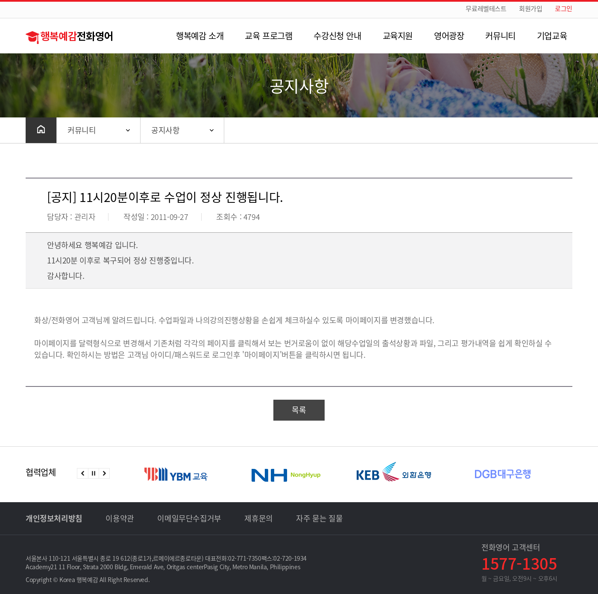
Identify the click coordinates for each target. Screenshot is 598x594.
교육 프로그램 (268, 35)
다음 (104, 473)
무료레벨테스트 (486, 9)
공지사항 (165, 130)
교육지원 (398, 35)
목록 (299, 410)
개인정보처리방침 (54, 518)
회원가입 (530, 9)
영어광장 (449, 35)
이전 (82, 473)
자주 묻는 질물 (319, 518)
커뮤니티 (500, 35)
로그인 (563, 9)
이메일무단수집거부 (189, 518)
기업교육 (552, 35)
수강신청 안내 (337, 35)
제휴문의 (258, 518)
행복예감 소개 (199, 35)
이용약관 (120, 518)
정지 (93, 473)
